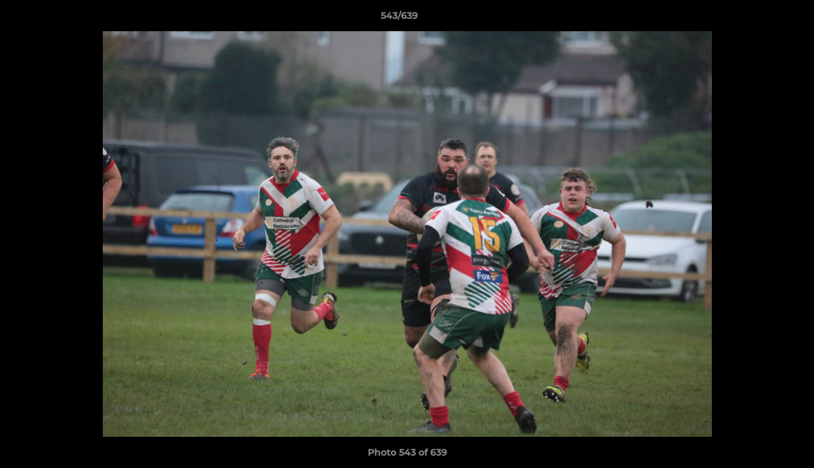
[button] (759, 19)
